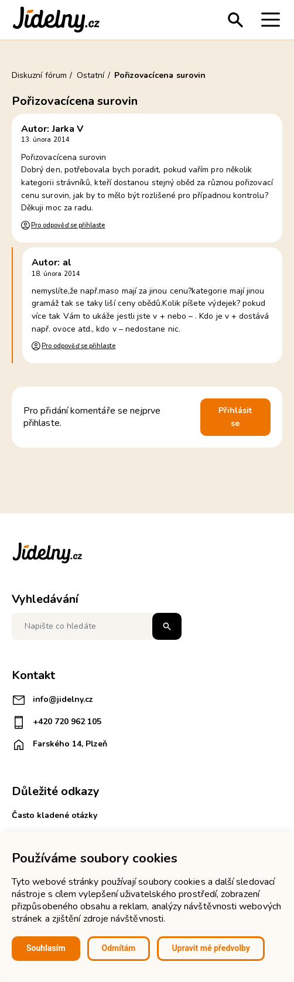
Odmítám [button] (119, 948)
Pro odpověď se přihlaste (68, 225)
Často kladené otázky (54, 815)
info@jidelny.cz (52, 700)
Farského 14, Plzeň (59, 745)
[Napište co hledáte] (97, 626)
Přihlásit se (235, 417)
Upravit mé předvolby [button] (210, 948)
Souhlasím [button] (46, 948)
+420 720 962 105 (56, 722)
